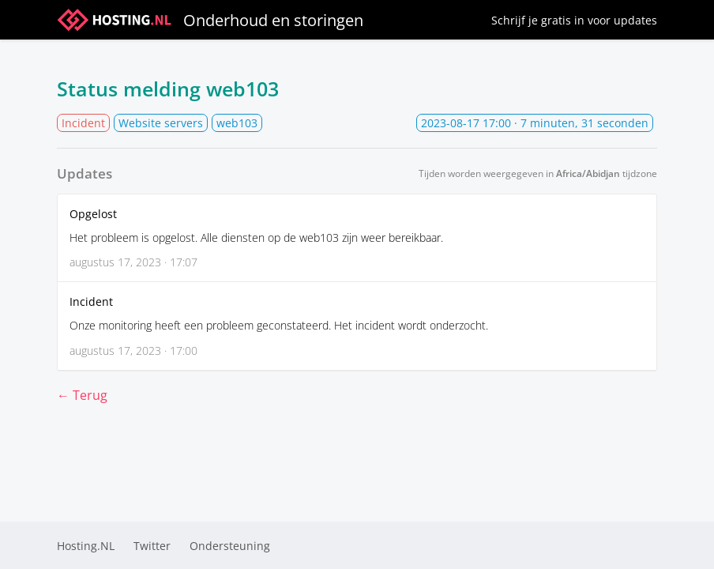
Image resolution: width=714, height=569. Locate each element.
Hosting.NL (86, 545)
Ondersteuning (230, 545)
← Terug (82, 395)
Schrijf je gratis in (574, 20)
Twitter (152, 545)
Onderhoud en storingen (210, 20)
